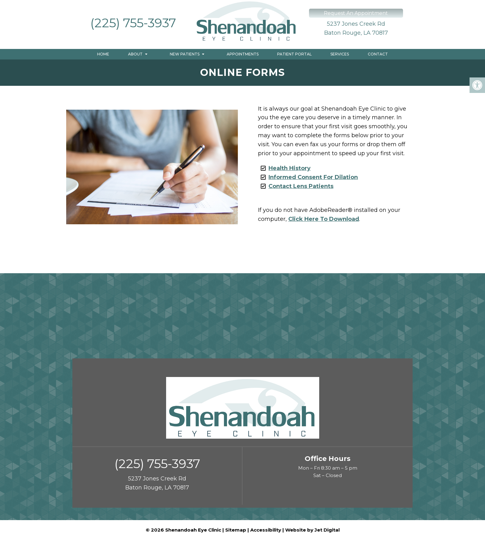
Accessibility (265, 530)
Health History (289, 168)
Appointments (243, 54)
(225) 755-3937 (133, 22)
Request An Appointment (356, 13)
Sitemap (235, 530)
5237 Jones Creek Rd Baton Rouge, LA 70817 (356, 28)
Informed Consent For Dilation (313, 177)
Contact (378, 54)
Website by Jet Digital (312, 530)
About (135, 54)
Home (103, 54)
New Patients (185, 54)
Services (339, 54)
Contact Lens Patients (300, 186)
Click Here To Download (323, 219)
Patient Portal (294, 54)
